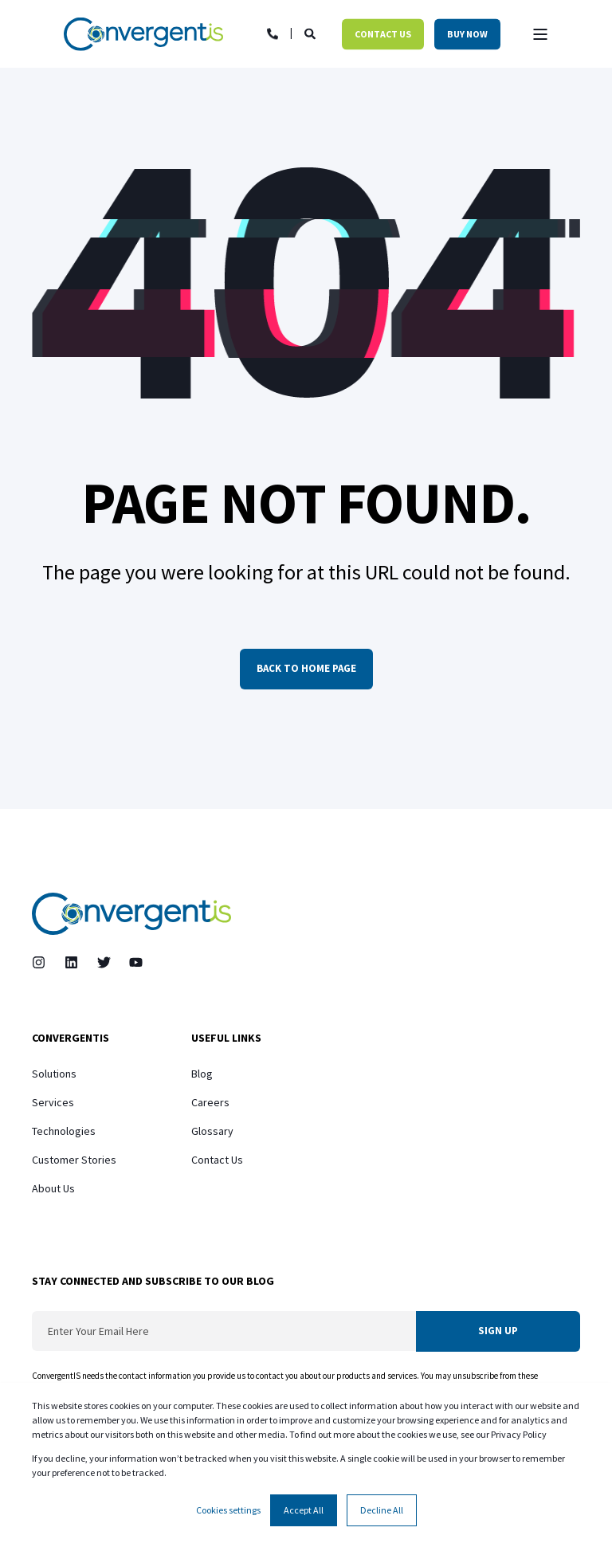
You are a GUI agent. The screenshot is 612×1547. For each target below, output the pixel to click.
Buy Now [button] (467, 34)
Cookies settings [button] (228, 1510)
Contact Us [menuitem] (217, 1159)
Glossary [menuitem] (212, 1131)
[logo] (131, 914)
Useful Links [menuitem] (226, 1038)
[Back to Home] (143, 34)
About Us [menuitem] (53, 1188)
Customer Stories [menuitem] (74, 1159)
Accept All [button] (304, 1510)
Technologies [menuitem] (64, 1131)
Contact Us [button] (383, 34)
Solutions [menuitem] (54, 1073)
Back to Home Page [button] (306, 668)
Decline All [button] (381, 1510)
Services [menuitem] (53, 1102)
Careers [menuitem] (210, 1102)
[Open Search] (311, 33)
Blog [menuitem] (202, 1073)
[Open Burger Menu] (540, 34)
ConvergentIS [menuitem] (70, 1038)
